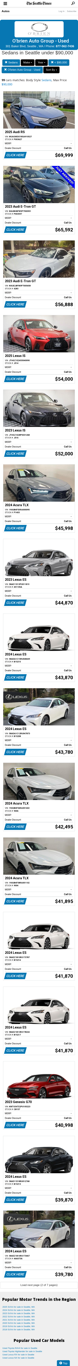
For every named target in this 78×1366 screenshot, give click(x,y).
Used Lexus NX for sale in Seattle (18, 1358)
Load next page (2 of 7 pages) (39, 1285)
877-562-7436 (65, 46)
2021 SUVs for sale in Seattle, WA (18, 1320)
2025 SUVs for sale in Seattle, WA (18, 1307)
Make (27, 62)
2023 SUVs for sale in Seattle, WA (18, 1313)
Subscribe (71, 11)
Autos (5, 11)
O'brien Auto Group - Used (22, 69)
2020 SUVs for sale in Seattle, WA (18, 1323)
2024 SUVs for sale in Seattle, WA (18, 1310)
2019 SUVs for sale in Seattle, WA (18, 1326)
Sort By (51, 69)
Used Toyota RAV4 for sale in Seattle (19, 1348)
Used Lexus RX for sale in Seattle (18, 1354)
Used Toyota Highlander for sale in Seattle (22, 1351)
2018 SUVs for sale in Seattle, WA (18, 1329)
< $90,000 (59, 62)
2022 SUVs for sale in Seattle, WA (18, 1316)
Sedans (11, 62)
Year (41, 62)
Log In (61, 11)
